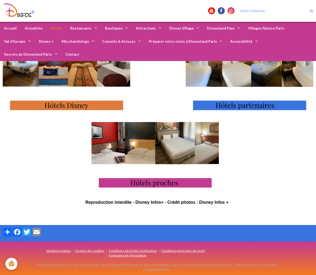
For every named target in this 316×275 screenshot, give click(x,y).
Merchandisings (76, 41)
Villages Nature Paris (266, 28)
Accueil (10, 28)
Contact (72, 54)
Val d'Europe (15, 41)
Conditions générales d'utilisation (132, 250)
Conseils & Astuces (119, 41)
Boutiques (114, 28)
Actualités (34, 28)
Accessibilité (241, 41)
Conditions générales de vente (183, 250)
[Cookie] (11, 264)
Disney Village (182, 28)
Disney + (46, 41)
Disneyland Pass (221, 28)
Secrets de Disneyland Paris (28, 54)
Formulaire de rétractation (127, 255)
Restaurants (81, 28)
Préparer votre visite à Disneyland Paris (183, 41)
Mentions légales (58, 250)
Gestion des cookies (89, 250)
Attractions (146, 28)
